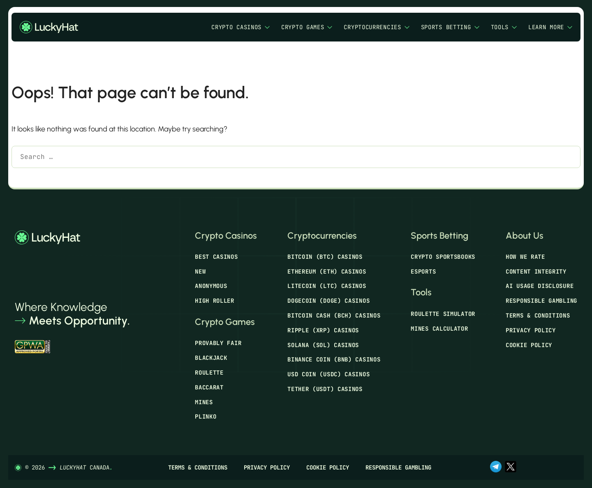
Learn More (550, 27)
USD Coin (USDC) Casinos (328, 374)
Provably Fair (218, 343)
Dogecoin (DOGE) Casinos (328, 300)
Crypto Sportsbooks (443, 256)
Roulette (209, 372)
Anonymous (211, 286)
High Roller (214, 300)
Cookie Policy (529, 345)
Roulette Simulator (443, 314)
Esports (423, 271)
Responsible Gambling (541, 300)
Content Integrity (536, 271)
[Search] (24, 178)
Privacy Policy (531, 330)
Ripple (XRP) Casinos (323, 330)
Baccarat (209, 387)
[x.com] (510, 467)
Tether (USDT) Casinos (325, 389)
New (200, 271)
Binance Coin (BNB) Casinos (333, 359)
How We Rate (525, 256)
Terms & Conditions (538, 315)
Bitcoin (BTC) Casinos (325, 256)
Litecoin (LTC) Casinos (326, 286)
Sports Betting (450, 27)
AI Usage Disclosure (540, 286)
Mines (204, 402)
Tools (504, 27)
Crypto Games (306, 27)
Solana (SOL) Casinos (323, 345)
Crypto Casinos (240, 27)
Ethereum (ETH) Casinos (326, 271)
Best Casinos (216, 256)
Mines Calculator (439, 328)
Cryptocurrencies (376, 27)
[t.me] (496, 467)
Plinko (205, 416)
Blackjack (211, 357)
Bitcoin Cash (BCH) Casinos (333, 315)
